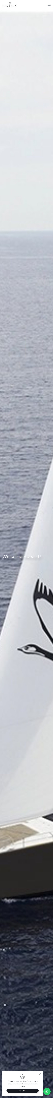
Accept (22, 1090)
